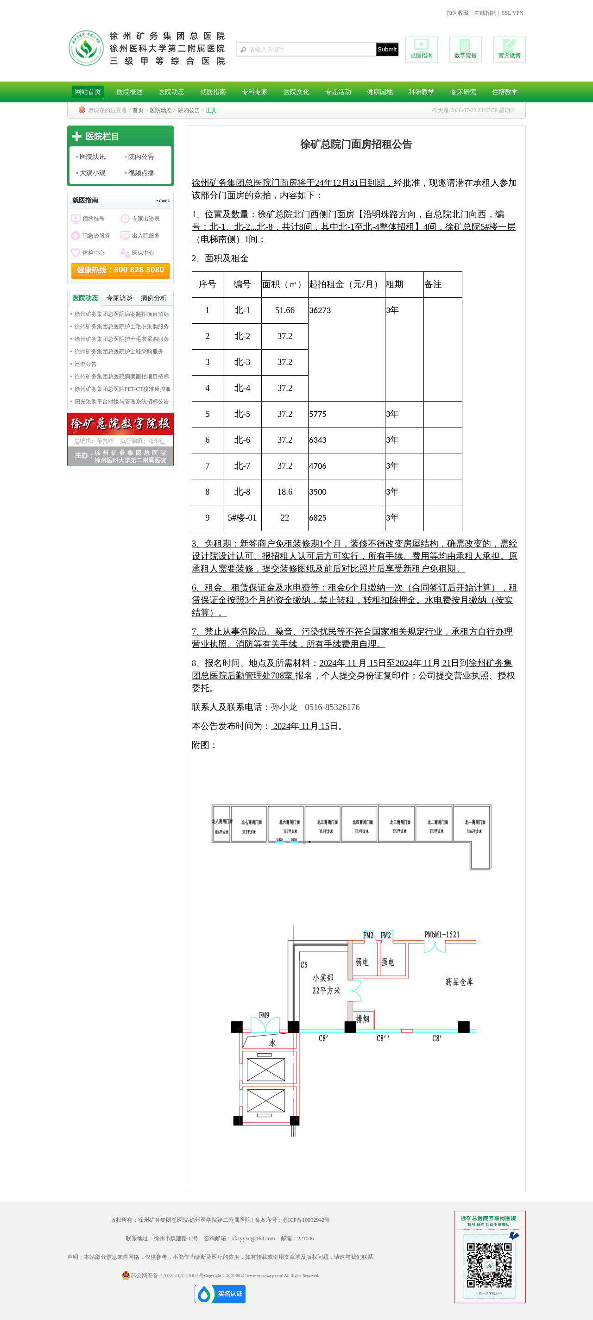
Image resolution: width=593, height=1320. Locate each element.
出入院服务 (146, 236)
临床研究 (463, 91)
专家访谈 (119, 298)
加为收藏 (458, 13)
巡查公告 (86, 364)
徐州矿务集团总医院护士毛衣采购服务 (122, 326)
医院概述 (130, 91)
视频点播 (141, 173)
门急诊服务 (96, 236)
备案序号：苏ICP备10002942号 (292, 1220)
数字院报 (465, 55)
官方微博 (509, 55)
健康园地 (380, 91)
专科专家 (255, 91)
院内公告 (189, 110)
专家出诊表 (146, 218)
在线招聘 (485, 13)
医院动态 (171, 91)
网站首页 (88, 91)
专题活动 (338, 91)
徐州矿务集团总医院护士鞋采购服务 (119, 351)
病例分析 (154, 298)
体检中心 (93, 253)
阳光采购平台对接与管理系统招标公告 (122, 401)
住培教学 (505, 91)
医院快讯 (93, 156)
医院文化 (296, 91)
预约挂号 (93, 218)
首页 (138, 110)
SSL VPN (513, 13)
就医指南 (421, 55)
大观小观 (93, 173)
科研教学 (422, 91)
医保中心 (143, 253)
